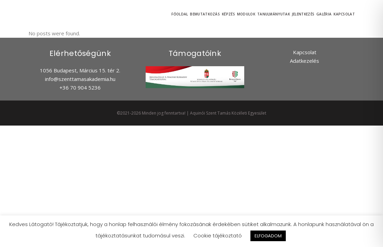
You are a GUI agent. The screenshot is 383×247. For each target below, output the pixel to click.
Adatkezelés (304, 60)
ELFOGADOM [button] (268, 236)
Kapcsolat (304, 52)
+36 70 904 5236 (80, 87)
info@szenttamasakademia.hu (80, 78)
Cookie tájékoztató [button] (217, 235)
